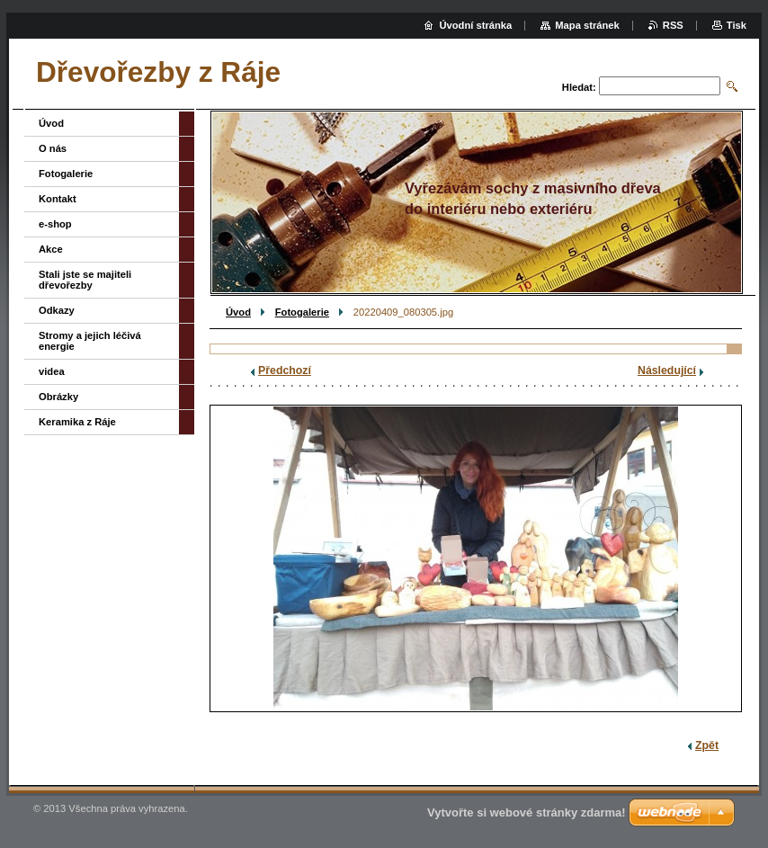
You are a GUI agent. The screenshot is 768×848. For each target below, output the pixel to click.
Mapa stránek (587, 25)
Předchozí (284, 370)
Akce (51, 249)
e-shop (55, 224)
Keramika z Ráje (77, 421)
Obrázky (58, 396)
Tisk (736, 25)
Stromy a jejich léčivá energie (90, 341)
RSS (673, 25)
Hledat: (579, 87)
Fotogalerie (302, 312)
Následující (667, 370)
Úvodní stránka (475, 25)
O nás (53, 148)
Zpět (707, 745)
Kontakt (57, 198)
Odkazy (57, 310)
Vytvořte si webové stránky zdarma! (526, 812)
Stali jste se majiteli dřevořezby (85, 279)
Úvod (238, 312)
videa (52, 371)
